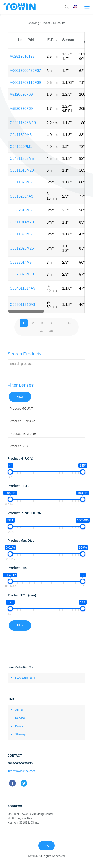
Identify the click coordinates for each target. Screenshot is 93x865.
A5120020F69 (21, 94)
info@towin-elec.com (21, 771)
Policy (19, 726)
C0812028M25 (22, 248)
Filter (20, 396)
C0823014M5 (21, 262)
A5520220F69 (21, 109)
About (19, 709)
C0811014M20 (22, 222)
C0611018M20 (22, 170)
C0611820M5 (21, 182)
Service (20, 718)
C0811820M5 (21, 234)
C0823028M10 (22, 274)
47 (41, 331)
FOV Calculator (25, 678)
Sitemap (20, 734)
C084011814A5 (22, 288)
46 (69, 323)
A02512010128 (22, 56)
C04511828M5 (22, 158)
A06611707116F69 (25, 83)
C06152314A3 (21, 196)
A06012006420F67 (25, 70)
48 (51, 331)
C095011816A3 (22, 304)
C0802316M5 (21, 210)
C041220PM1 (21, 147)
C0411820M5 (21, 135)
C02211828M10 (23, 123)
